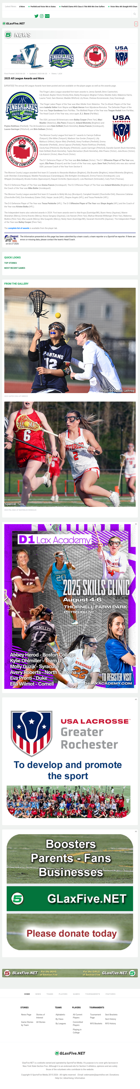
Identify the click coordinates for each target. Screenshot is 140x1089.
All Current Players (77, 1016)
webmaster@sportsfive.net (96, 1075)
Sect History (110, 1019)
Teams (50, 994)
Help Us (58, 1078)
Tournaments (92, 994)
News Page (26, 1014)
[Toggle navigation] (136, 24)
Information (80, 1078)
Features (111, 994)
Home (27, 994)
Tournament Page (95, 1016)
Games (76, 994)
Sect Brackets (111, 1014)
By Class (59, 1019)
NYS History (110, 1023)
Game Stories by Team (27, 1023)
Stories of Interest (40, 1016)
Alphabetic (60, 1014)
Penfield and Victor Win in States (49, 7)
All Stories (40, 1022)
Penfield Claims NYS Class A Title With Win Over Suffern (89, 7)
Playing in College (77, 1031)
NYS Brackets (96, 1023)
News (38, 994)
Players (63, 994)
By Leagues (61, 1023)
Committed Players (78, 1023)
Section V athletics (87, 1066)
